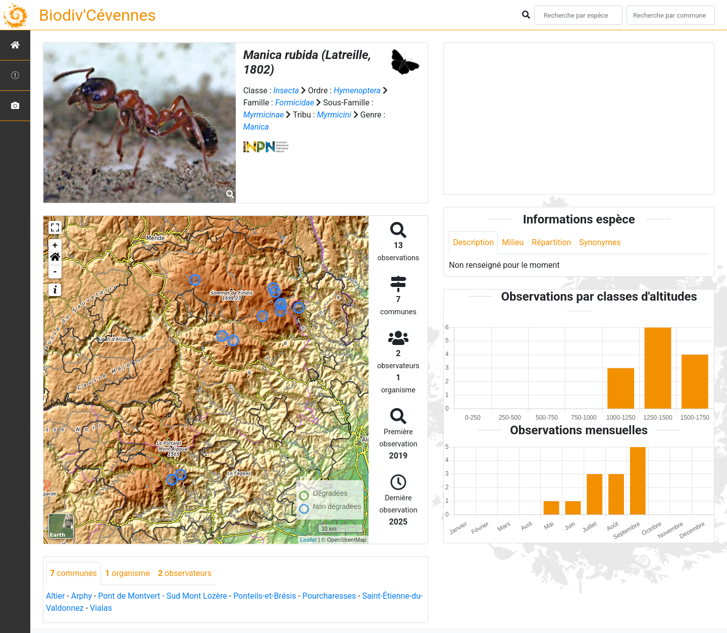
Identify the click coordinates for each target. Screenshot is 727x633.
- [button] (55, 272)
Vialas (101, 608)
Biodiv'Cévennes (97, 15)
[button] (55, 258)
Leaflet (308, 540)
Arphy (81, 596)
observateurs (185, 573)
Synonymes (599, 242)
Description (473, 242)
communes (73, 573)
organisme (127, 573)
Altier (55, 596)
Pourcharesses (329, 596)
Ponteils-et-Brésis (264, 596)
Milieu (513, 242)
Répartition (551, 242)
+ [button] (55, 246)
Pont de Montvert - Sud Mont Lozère (162, 596)
